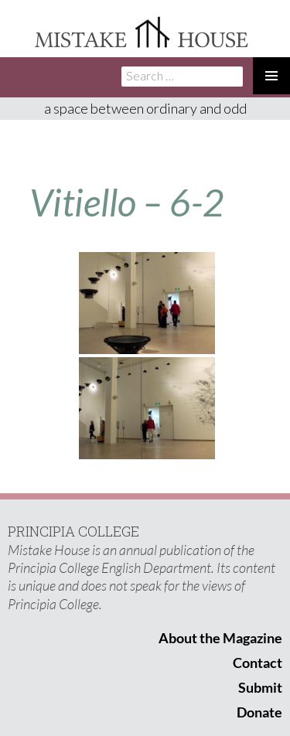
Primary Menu (271, 75)
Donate (259, 712)
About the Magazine (220, 637)
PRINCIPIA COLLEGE (73, 531)
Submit (260, 687)
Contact (257, 662)
